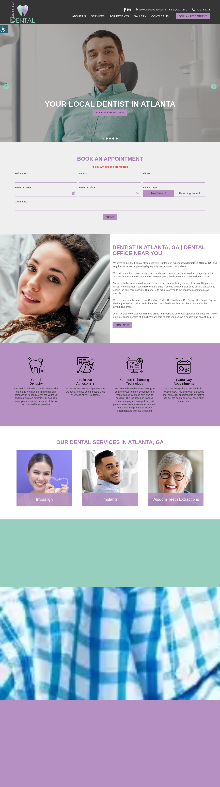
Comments (21, 201)
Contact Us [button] (160, 16)
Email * (83, 173)
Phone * (147, 173)
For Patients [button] (119, 16)
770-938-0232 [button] (201, 9)
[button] (4, 29)
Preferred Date (23, 187)
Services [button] (98, 16)
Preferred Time (87, 187)
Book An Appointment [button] (193, 16)
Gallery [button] (140, 16)
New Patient (158, 193)
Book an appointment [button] (110, 112)
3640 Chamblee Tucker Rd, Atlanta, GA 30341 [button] (161, 9)
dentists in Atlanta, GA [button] (199, 263)
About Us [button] (79, 16)
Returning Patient (189, 193)
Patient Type (150, 187)
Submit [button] (110, 217)
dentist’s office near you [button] (156, 313)
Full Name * (21, 173)
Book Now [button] (122, 325)
